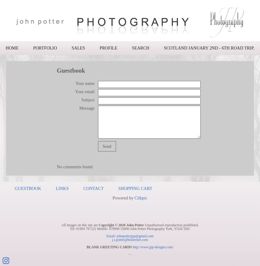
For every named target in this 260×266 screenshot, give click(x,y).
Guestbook (28, 188)
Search (140, 48)
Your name (85, 83)
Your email (85, 91)
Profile (108, 48)
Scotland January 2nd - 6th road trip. (209, 48)
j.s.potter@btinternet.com (130, 240)
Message (86, 108)
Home (12, 48)
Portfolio (45, 48)
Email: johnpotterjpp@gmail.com (129, 236)
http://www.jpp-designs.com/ (153, 247)
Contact (93, 188)
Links (62, 188)
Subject (87, 99)
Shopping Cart (135, 188)
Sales (78, 48)
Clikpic (141, 197)
